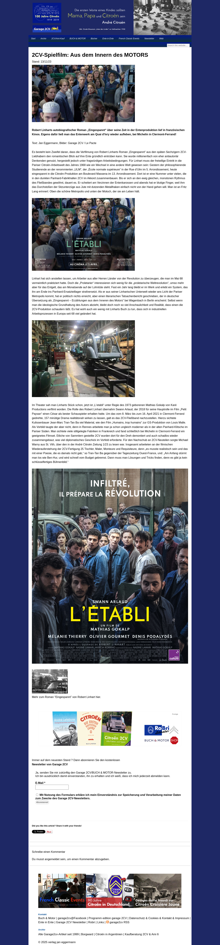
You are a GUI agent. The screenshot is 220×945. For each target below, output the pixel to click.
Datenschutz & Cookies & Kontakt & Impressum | (160, 918)
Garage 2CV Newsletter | (72, 922)
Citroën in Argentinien (109, 934)
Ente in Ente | (47, 922)
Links (100, 922)
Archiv (43, 38)
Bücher (94, 38)
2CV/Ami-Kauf (58, 38)
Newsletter (149, 38)
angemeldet (52, 859)
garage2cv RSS (119, 922)
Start (33, 38)
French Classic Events (129, 38)
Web (161, 38)
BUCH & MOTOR (78, 38)
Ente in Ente (108, 38)
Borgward (87, 934)
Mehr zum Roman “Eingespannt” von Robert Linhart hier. (66, 697)
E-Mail (40, 782)
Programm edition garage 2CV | (109, 918)
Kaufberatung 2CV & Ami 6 (142, 934)
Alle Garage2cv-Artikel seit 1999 (58, 934)
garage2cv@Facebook (72, 918)
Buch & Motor (46, 918)
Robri (91, 922)
